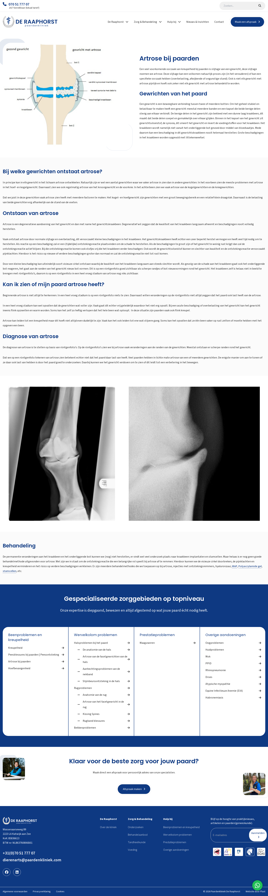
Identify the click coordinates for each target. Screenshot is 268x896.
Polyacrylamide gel (250, 566)
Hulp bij (167, 819)
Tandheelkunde (137, 842)
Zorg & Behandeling (140, 819)
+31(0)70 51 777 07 (19, 853)
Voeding (132, 850)
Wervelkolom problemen (95, 634)
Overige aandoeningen (225, 634)
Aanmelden (258, 834)
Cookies (60, 891)
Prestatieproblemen (157, 634)
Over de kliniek (108, 827)
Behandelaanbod (138, 835)
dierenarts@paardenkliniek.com (32, 860)
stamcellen (9, 571)
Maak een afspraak (247, 22)
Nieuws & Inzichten (197, 22)
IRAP (234, 566)
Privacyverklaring (42, 891)
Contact (219, 22)
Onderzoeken (135, 827)
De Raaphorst (108, 819)
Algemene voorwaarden (15, 891)
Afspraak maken (134, 789)
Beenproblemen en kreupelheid (25, 637)
